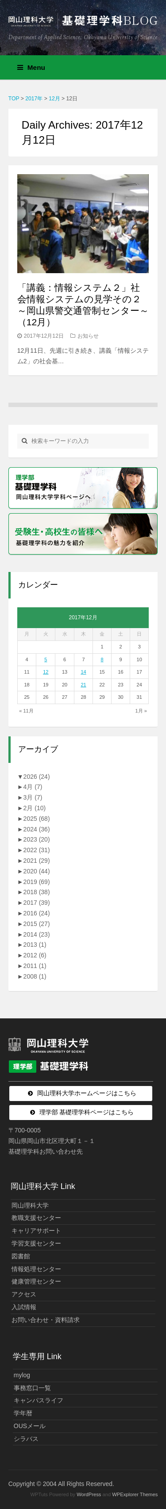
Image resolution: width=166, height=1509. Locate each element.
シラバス (26, 1438)
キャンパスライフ (38, 1400)
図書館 (21, 1256)
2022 (36, 850)
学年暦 (23, 1413)
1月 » (141, 710)
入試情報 (24, 1307)
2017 (36, 902)
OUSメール (30, 1425)
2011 (34, 965)
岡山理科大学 (30, 1205)
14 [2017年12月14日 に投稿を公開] (83, 671)
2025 (36, 818)
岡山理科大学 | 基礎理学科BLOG (83, 23)
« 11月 (26, 710)
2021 (36, 860)
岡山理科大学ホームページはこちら (86, 1093)
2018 (36, 891)
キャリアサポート (36, 1230)
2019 (36, 881)
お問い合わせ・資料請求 (46, 1319)
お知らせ (88, 336)
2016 (36, 913)
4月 (32, 786)
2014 (36, 934)
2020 (36, 871)
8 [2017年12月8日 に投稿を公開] (102, 659)
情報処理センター (36, 1269)
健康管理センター (36, 1281)
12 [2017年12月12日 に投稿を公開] (45, 671)
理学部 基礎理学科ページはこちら (86, 1112)
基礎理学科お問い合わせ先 (45, 1151)
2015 (36, 923)
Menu (31, 67)
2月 (34, 808)
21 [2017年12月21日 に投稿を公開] (83, 684)
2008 (34, 976)
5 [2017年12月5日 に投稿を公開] (45, 659)
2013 (34, 944)
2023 (36, 839)
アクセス (24, 1294)
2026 (36, 776)
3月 (32, 797)
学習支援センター (36, 1243)
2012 (34, 955)
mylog (22, 1375)
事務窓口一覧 (32, 1387)
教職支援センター (36, 1217)
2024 (36, 829)
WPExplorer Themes (135, 1494)
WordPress (89, 1494)
